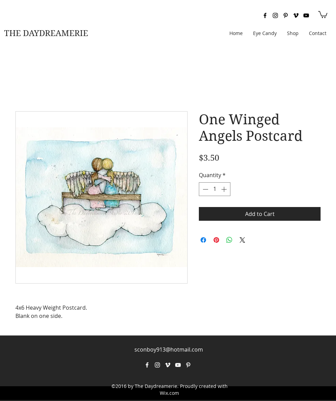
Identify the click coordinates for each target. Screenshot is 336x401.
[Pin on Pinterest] (216, 240)
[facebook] (265, 15)
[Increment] (224, 189)
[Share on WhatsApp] (229, 240)
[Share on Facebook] (203, 240)
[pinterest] (285, 15)
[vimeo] (295, 15)
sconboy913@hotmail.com (168, 349)
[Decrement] (204, 189)
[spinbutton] (214, 189)
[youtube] (306, 15)
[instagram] (275, 15)
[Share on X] (242, 240)
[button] (322, 14)
